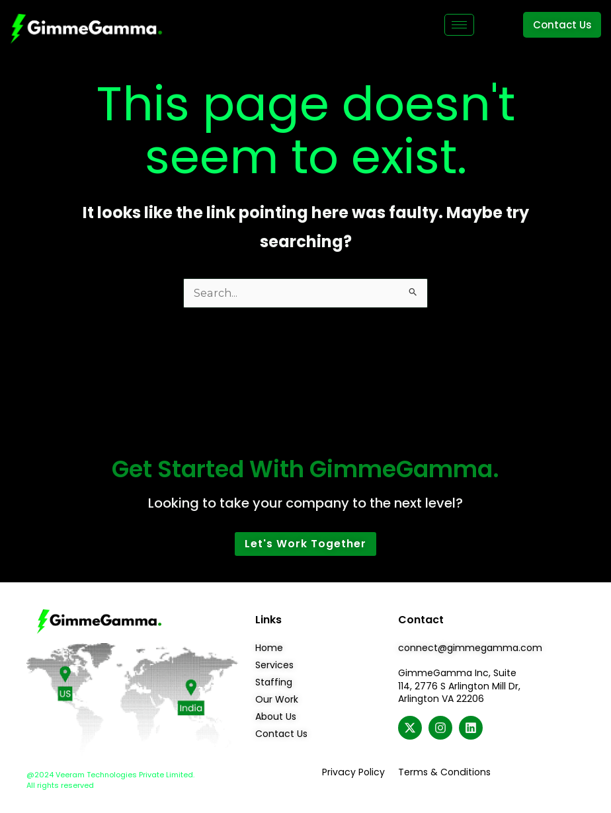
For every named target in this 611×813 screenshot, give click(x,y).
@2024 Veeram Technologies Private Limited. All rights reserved (110, 780)
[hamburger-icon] (459, 24)
